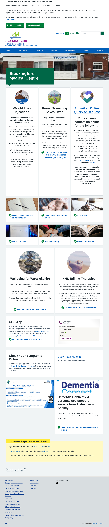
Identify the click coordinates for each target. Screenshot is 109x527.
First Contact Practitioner (12, 501)
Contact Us (99, 50)
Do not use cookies (35, 25)
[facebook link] (57, 483)
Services (54, 50)
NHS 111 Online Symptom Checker (21, 366)
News (86, 50)
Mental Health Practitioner (12, 504)
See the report (65, 338)
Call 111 (50, 446)
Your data (33, 485)
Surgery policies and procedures (14, 515)
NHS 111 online (39, 446)
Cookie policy (34, 483)
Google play (39, 331)
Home (8, 50)
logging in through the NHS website (29, 336)
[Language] (74, 33)
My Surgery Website (98, 523)
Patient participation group (12, 507)
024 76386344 (33, 45)
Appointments (22, 50)
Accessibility (34, 480)
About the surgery (70, 50)
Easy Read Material (69, 356)
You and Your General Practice (14, 491)
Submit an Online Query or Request (87, 110)
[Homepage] (30, 38)
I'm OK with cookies (14, 25)
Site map (33, 488)
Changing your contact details (13, 483)
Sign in (7, 523)
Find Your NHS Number (12, 485)
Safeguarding (9, 480)
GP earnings (8, 512)
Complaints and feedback (12, 509)
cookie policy (10, 19)
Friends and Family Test (12, 488)
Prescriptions (39, 50)
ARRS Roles (8, 498)
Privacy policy (9, 517)
